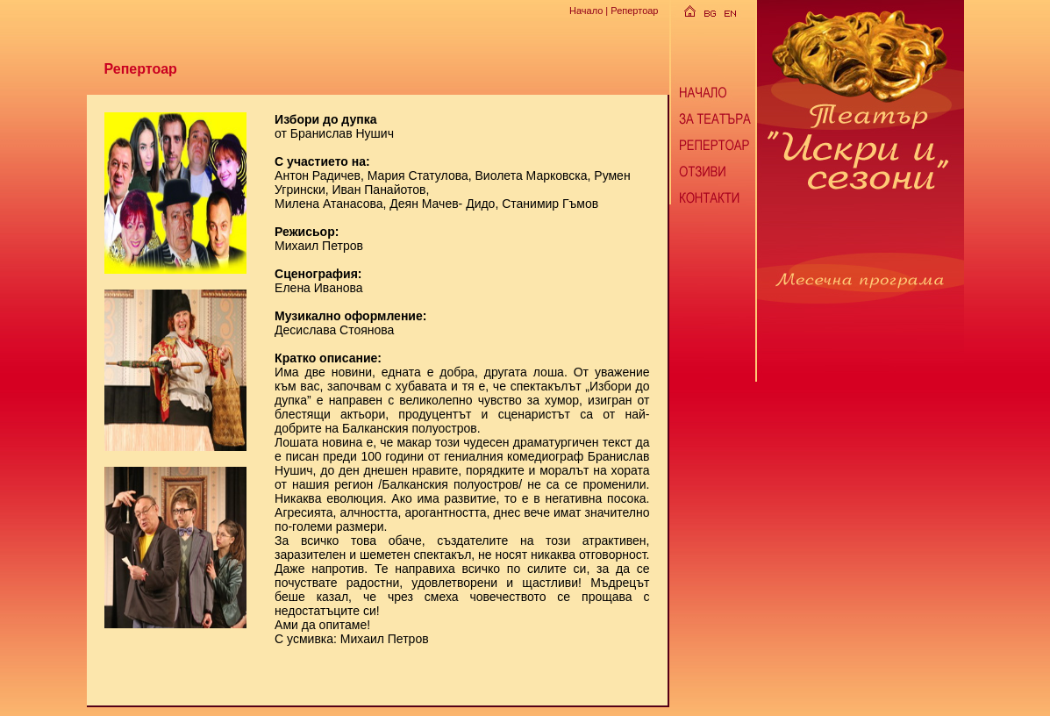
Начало (586, 10)
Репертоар (634, 10)
